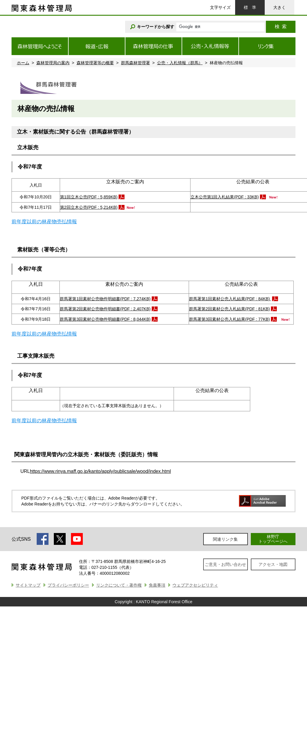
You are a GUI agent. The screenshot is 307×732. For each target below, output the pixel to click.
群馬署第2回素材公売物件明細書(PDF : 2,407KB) (105, 308)
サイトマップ (28, 585)
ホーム (23, 62)
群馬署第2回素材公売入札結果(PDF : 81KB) (229, 308)
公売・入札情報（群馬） (180, 62)
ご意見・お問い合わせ (225, 564)
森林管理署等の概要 (95, 62)
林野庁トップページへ (272, 538)
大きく (279, 7)
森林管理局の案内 (53, 62)
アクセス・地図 (272, 564)
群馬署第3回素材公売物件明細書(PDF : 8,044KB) (105, 319)
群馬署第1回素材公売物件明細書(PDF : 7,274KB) (105, 298)
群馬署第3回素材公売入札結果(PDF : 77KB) (229, 319)
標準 (250, 7)
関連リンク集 (225, 539)
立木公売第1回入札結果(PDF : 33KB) (224, 197)
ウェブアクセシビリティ (195, 585)
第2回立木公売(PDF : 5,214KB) (89, 207)
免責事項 (157, 585)
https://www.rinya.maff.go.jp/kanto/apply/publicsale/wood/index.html (100, 471)
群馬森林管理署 (135, 62)
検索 (281, 26)
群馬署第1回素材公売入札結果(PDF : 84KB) (230, 298)
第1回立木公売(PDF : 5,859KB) (89, 197)
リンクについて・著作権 (119, 585)
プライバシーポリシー (68, 585)
